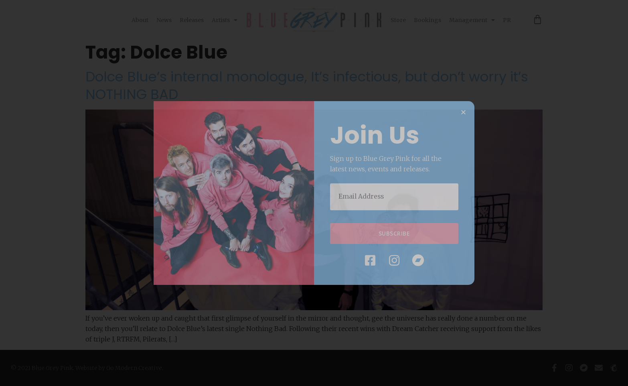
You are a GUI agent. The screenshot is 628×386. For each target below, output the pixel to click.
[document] (314, 193)
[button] (463, 113)
